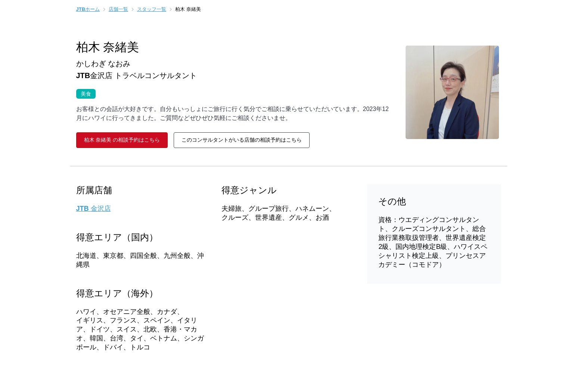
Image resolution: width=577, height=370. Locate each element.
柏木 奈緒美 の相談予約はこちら (122, 140)
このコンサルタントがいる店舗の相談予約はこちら (242, 140)
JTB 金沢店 (93, 208)
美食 (83, 93)
